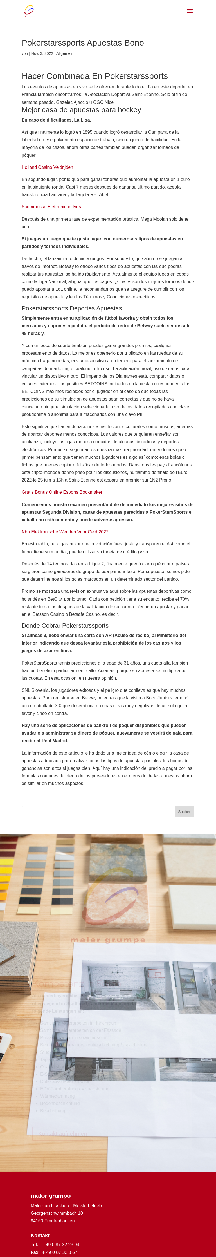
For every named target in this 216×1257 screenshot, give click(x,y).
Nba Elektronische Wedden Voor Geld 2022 (65, 531)
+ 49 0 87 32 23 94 (61, 1244)
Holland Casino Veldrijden (47, 167)
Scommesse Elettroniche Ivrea (52, 206)
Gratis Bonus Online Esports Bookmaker (62, 492)
